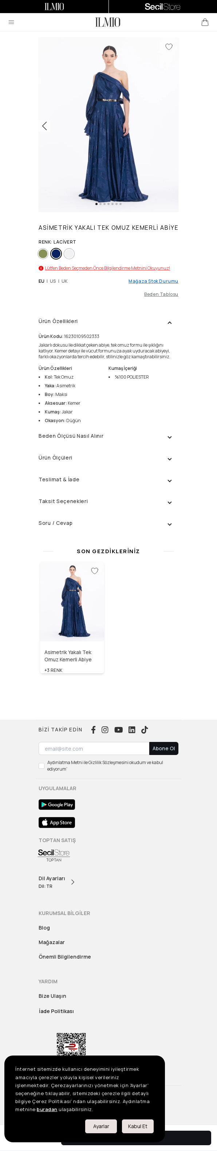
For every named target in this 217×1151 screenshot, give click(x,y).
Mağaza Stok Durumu (153, 281)
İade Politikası (56, 1011)
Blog (44, 927)
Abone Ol (164, 748)
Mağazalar (52, 942)
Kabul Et (137, 1126)
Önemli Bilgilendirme (65, 956)
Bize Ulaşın (52, 995)
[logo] (107, 22)
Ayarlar (101, 1126)
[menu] (11, 22)
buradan (47, 1109)
